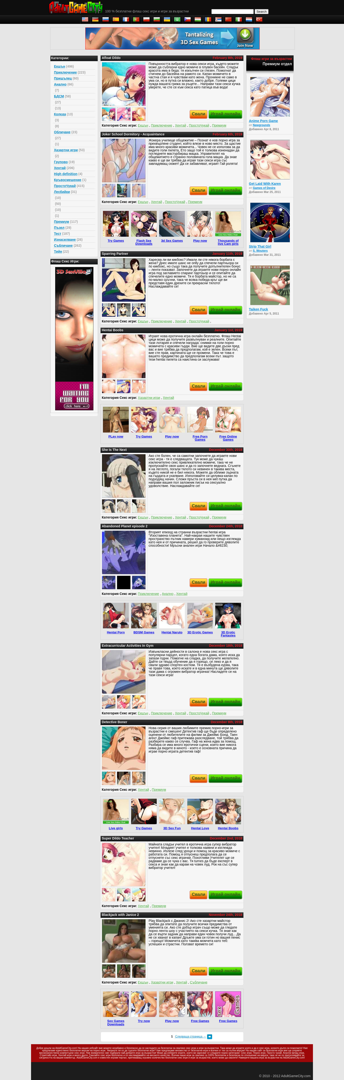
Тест (57, 233)
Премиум (61, 222)
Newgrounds (261, 125)
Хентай (60, 168)
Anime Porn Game (263, 121)
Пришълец (63, 78)
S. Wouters (260, 250)
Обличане (62, 132)
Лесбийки (62, 192)
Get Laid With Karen (265, 183)
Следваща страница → (190, 1036)
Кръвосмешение (67, 180)
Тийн (58, 251)
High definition (65, 174)
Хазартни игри (66, 150)
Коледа (60, 114)
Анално (60, 84)
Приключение (65, 72)
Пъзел (59, 228)
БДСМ (59, 96)
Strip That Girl (260, 246)
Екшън (59, 66)
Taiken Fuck (258, 309)
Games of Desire (264, 188)
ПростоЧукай (65, 186)
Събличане (63, 245)
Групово (61, 162)
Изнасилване (65, 239)
